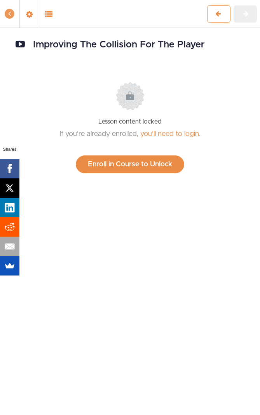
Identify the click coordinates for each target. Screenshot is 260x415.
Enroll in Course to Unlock (130, 164)
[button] (9, 14)
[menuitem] (29, 14)
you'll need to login (169, 134)
